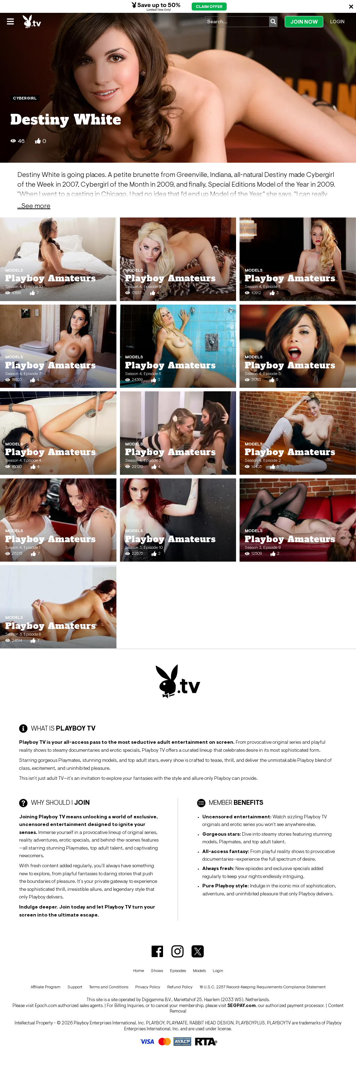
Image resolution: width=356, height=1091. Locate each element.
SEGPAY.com (241, 1005)
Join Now (304, 21)
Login (337, 21)
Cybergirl (25, 98)
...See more (33, 205)
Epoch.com (46, 1005)
